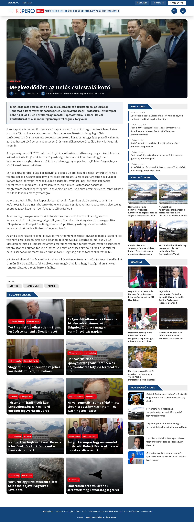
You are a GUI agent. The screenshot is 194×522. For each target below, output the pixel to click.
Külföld (15, 81)
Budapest (27, 3)
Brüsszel (14, 285)
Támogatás (176, 2)
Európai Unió (33, 285)
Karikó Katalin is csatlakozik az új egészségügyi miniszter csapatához (82, 10)
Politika (51, 285)
